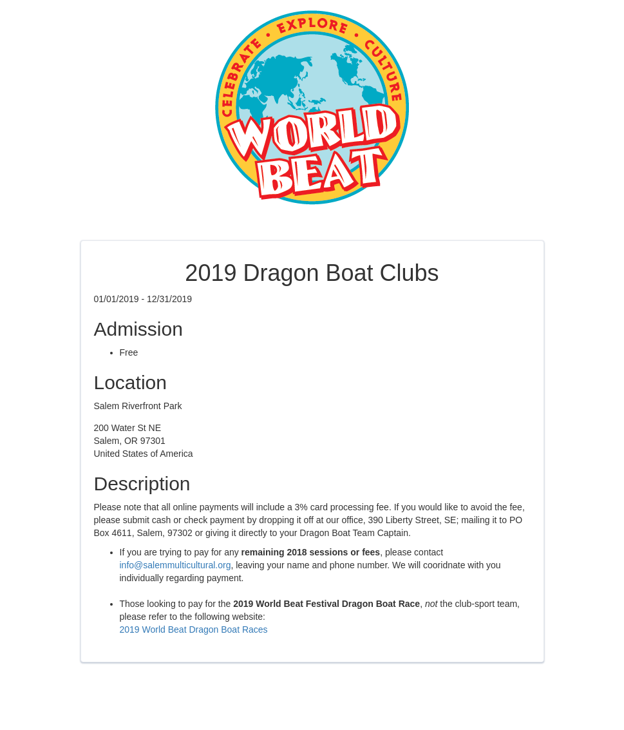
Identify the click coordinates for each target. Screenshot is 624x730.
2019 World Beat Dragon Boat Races (194, 629)
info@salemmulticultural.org (175, 565)
